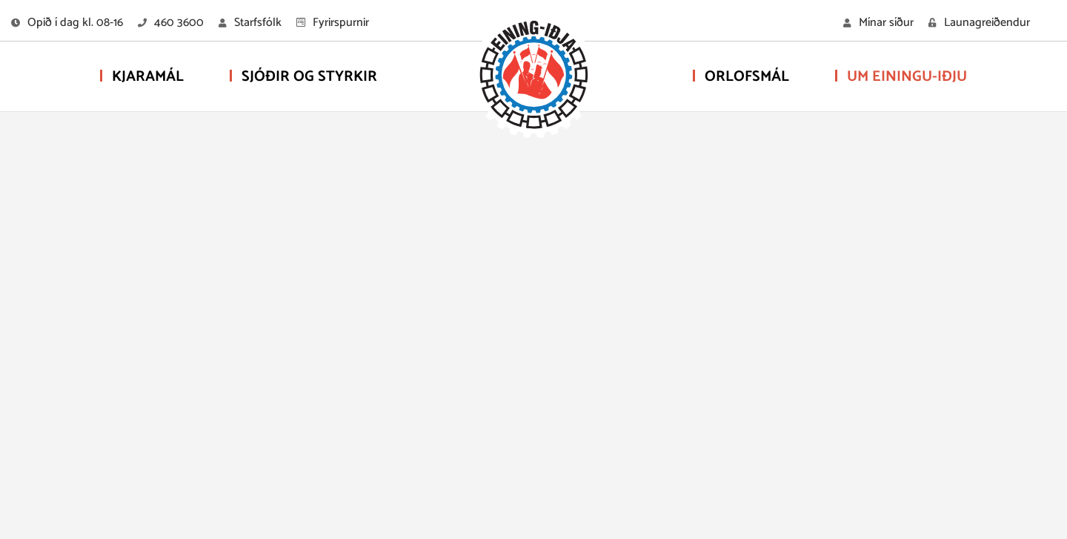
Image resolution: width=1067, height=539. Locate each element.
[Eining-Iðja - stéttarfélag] (533, 77)
